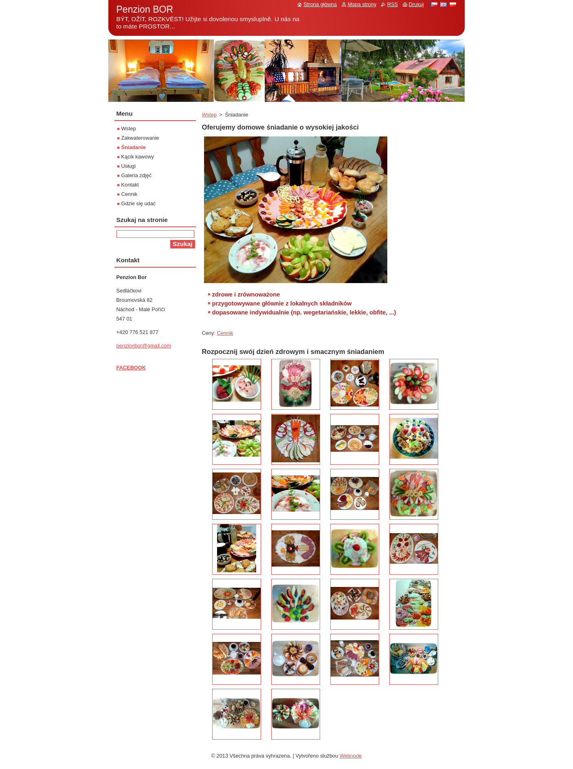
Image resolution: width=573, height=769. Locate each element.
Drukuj (416, 4)
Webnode (351, 756)
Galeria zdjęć (136, 175)
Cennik (225, 333)
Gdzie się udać (138, 203)
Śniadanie (133, 147)
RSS (392, 4)
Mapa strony (362, 4)
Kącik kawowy (137, 157)
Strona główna (320, 4)
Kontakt (130, 185)
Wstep (209, 115)
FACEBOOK (131, 368)
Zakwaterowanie (140, 138)
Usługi (128, 166)
